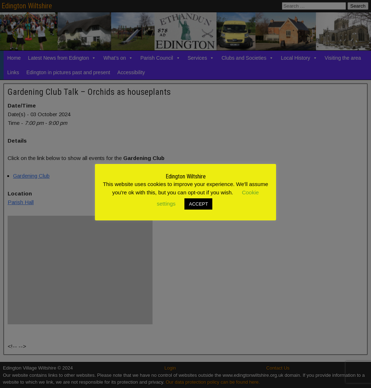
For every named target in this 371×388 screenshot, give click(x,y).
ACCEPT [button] (198, 204)
